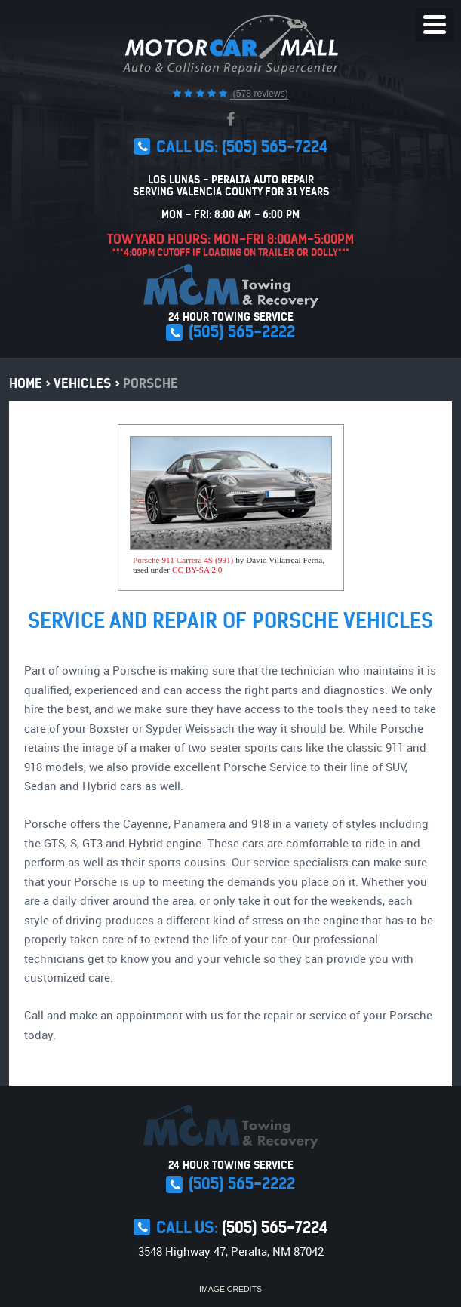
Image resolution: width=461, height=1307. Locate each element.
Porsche (150, 383)
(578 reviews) (259, 93)
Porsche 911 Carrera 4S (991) (183, 559)
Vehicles (82, 383)
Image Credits (230, 1288)
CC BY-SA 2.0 (197, 569)
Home (25, 383)
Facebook (230, 119)
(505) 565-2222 (242, 331)
